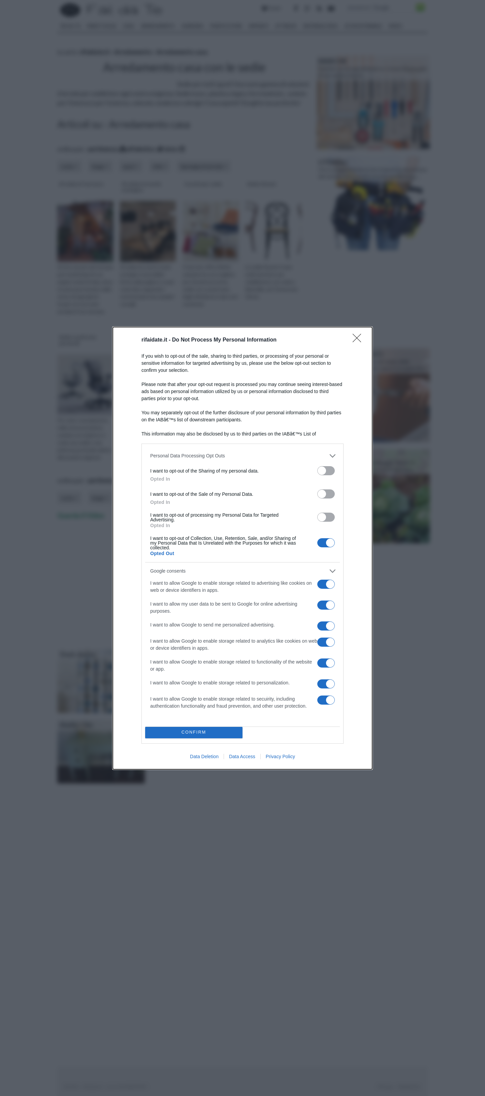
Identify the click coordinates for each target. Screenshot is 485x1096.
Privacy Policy (280, 756)
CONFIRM (193, 732)
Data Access (242, 756)
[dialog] (242, 548)
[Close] (359, 340)
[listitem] (242, 455)
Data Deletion (204, 756)
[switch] (326, 470)
